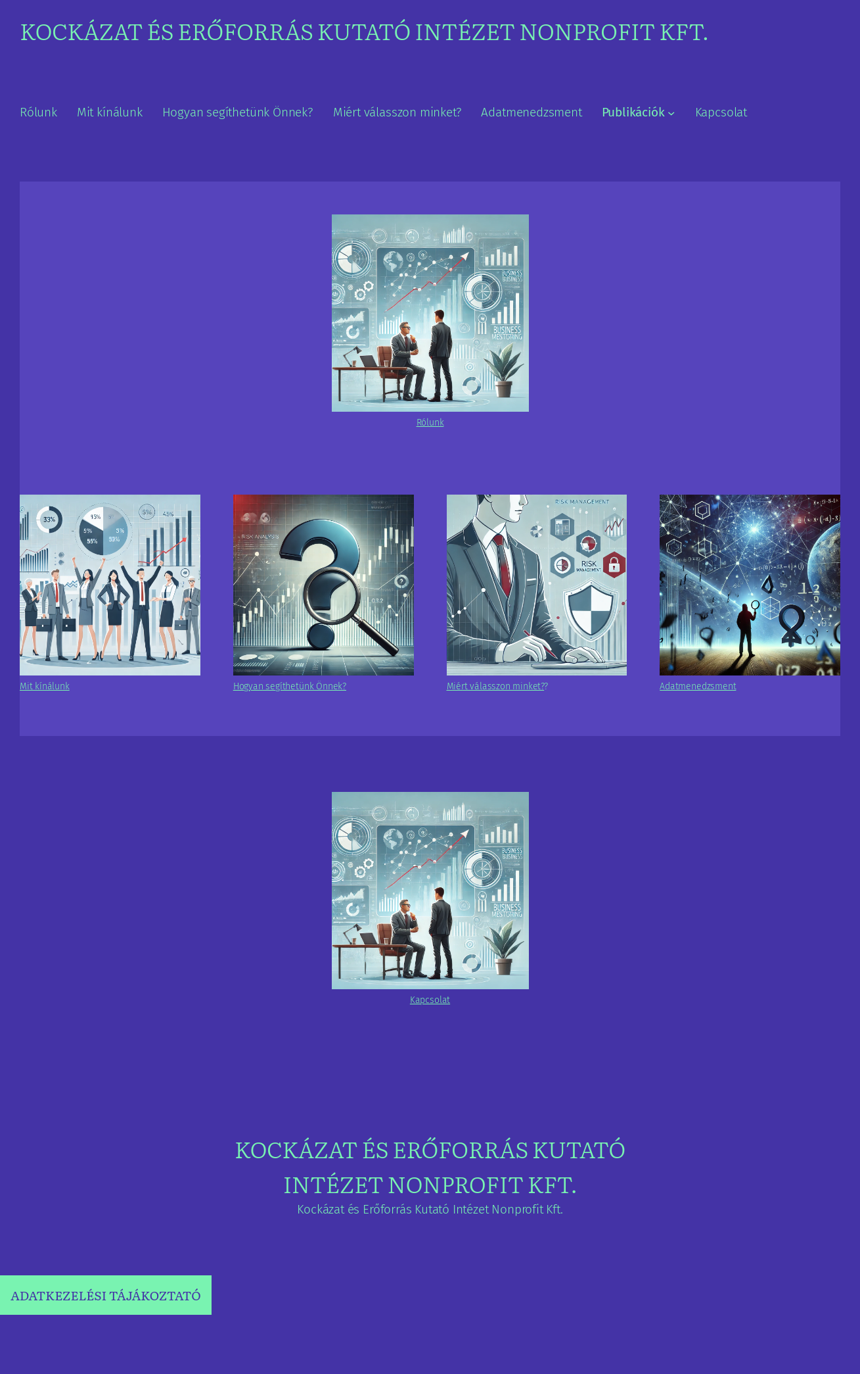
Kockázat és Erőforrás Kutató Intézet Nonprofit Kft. (364, 30)
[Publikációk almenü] (671, 112)
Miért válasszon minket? (496, 686)
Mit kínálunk (45, 686)
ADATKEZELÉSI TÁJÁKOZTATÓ (106, 1295)
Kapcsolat (430, 1000)
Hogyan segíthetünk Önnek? (289, 686)
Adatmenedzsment (698, 686)
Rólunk (430, 422)
